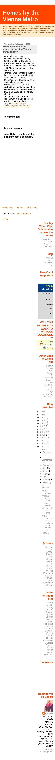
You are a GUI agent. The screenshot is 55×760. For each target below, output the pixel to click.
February (47, 482)
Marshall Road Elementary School (48, 581)
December (48, 452)
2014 (43, 435)
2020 (43, 417)
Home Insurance (48, 653)
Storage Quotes (49, 613)
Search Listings (49, 367)
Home (20, 207)
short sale (26, 105)
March (46, 479)
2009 (43, 449)
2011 (43, 443)
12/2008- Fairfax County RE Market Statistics (48, 638)
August (46, 465)
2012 (43, 440)
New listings (46, 491)
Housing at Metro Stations (49, 380)
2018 (43, 423)
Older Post (32, 207)
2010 (43, 446)
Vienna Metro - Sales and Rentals (46, 501)
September (47, 460)
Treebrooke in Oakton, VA (48, 388)
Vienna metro (18, 107)
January (46, 533)
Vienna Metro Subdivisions (48, 261)
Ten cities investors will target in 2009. (48, 627)
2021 (43, 414)
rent (20, 105)
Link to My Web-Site (48, 395)
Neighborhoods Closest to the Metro (48, 243)
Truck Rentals (49, 603)
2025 (43, 412)
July (45, 468)
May (45, 474)
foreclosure (13, 105)
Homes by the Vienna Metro (21, 15)
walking (26, 107)
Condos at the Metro (47, 510)
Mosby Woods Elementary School (48, 572)
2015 (43, 432)
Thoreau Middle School (49, 556)
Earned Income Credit (49, 647)
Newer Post (7, 207)
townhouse (8, 107)
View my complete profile (45, 750)
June (45, 471)
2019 (43, 420)
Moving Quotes (49, 608)
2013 (43, 438)
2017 (43, 426)
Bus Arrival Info (50, 373)
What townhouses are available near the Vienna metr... (47, 523)
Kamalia (49, 713)
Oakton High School (49, 563)
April (45, 477)
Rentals (45, 487)
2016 (43, 429)
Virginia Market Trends (49, 619)
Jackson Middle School (49, 549)
